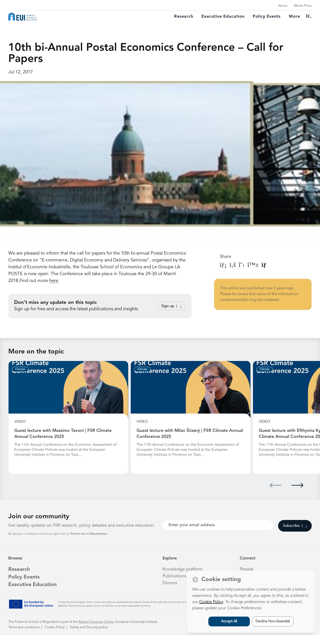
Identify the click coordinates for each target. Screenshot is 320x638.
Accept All (229, 621)
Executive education (223, 17)
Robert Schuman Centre (96, 625)
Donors (169, 582)
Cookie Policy (55, 630)
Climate (20, 369)
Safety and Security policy (89, 630)
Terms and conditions (24, 630)
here (53, 280)
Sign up (171, 306)
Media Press (303, 5)
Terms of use (77, 533)
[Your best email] (217, 525)
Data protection (98, 533)
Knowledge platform (183, 569)
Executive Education (36, 587)
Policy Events (267, 17)
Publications (174, 575)
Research (183, 17)
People (247, 569)
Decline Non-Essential (272, 621)
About (282, 5)
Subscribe (295, 525)
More (294, 17)
